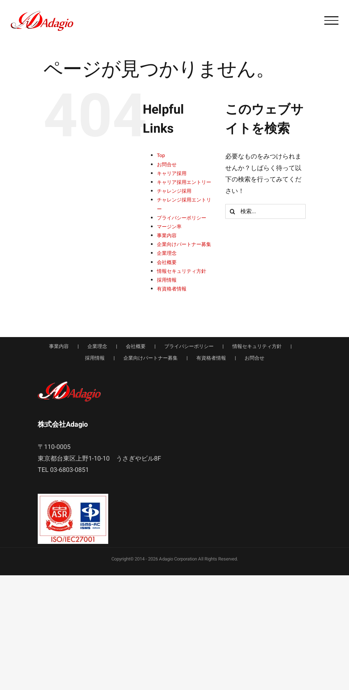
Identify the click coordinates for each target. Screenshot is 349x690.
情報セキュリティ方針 (181, 271)
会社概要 (167, 262)
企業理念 (167, 253)
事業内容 (167, 235)
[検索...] (265, 211)
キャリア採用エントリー (184, 182)
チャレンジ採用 (174, 191)
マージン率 (169, 226)
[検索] (232, 211)
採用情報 (167, 280)
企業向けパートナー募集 (184, 244)
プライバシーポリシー (181, 218)
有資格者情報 (171, 289)
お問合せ (167, 164)
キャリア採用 (171, 173)
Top (161, 155)
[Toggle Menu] (331, 20)
